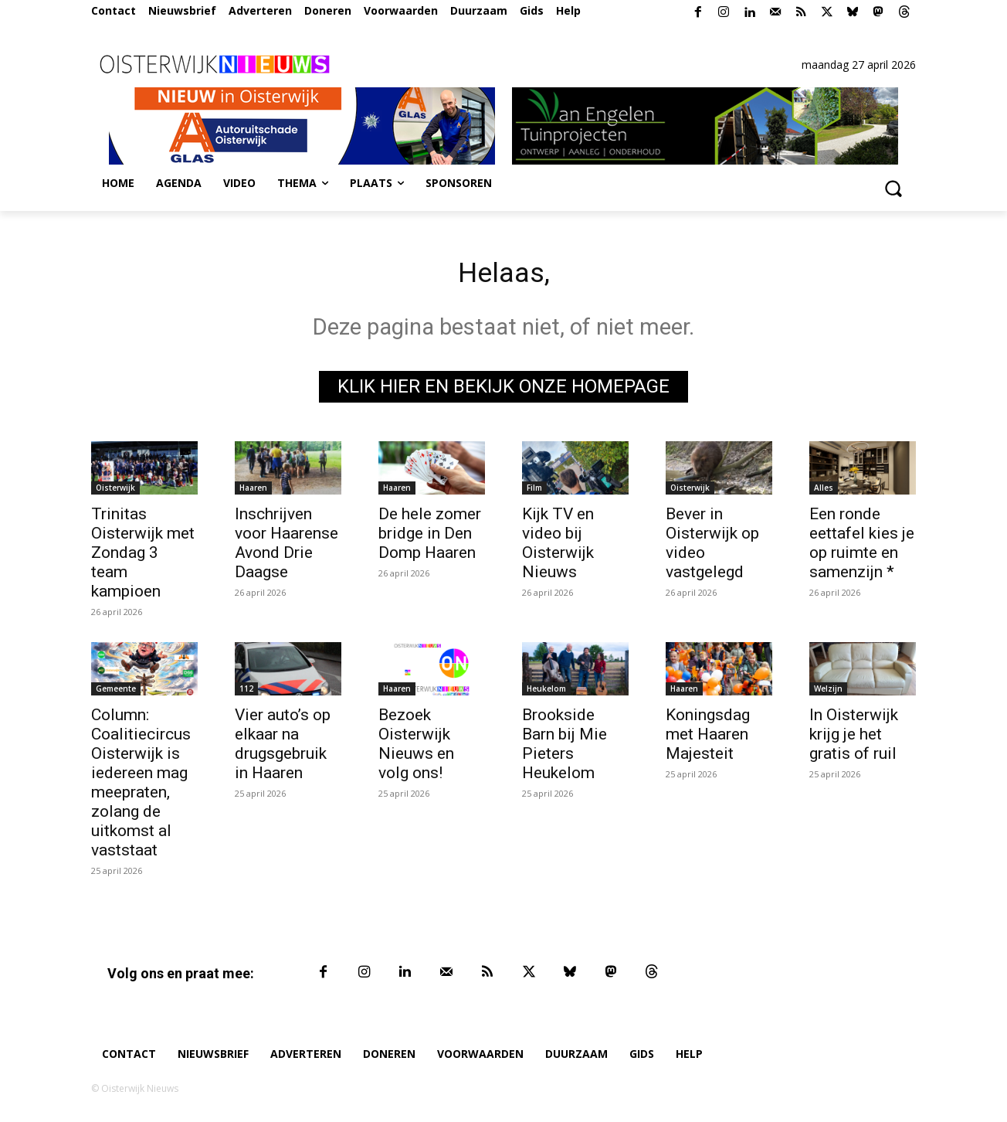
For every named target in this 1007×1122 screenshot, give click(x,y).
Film (534, 491)
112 (246, 692)
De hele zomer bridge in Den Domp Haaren (429, 537)
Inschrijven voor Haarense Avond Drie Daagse (286, 546)
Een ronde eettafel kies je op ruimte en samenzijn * (861, 546)
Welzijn (828, 692)
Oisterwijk (115, 491)
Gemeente (116, 692)
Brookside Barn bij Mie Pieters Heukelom (564, 747)
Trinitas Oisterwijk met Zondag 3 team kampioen (143, 556)
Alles (823, 491)
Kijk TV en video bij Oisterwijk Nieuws (558, 546)
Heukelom (546, 692)
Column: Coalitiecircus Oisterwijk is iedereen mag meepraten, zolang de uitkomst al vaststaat (141, 786)
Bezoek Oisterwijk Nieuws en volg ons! (416, 747)
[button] (893, 188)
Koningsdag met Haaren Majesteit (708, 738)
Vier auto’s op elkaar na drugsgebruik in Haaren (283, 747)
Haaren (253, 491)
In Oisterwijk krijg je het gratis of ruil (853, 738)
